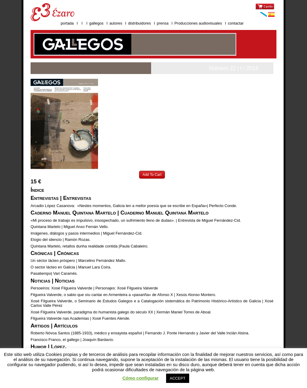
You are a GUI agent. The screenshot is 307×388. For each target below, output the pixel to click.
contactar (236, 23)
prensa (162, 23)
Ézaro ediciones (52, 12)
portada (67, 23)
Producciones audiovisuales (198, 23)
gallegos (96, 23)
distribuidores (139, 23)
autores (115, 23)
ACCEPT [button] (178, 378)
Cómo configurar (140, 378)
